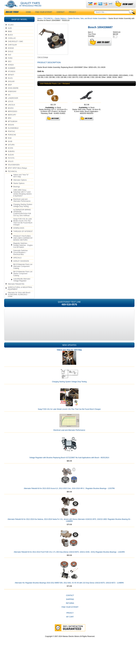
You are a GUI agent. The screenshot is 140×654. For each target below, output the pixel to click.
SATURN (11, 150)
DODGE (11, 54)
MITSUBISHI (12, 127)
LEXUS (10, 107)
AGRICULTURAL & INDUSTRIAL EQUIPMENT (20, 294)
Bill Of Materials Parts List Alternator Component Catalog (22, 272)
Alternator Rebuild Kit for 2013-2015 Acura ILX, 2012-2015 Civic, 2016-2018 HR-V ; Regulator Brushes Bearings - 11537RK (69, 494)
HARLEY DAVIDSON (21, 267)
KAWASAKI (12, 97)
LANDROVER (13, 104)
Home (39, 24)
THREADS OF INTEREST (23, 237)
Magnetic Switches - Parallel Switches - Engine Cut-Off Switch (23, 251)
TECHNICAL (12, 177)
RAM (9, 144)
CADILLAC (12, 44)
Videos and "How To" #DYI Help (21, 181)
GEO (9, 67)
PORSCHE (12, 140)
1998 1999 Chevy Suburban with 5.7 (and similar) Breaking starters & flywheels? (22, 198)
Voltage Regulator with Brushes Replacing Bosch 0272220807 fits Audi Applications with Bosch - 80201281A (69, 463)
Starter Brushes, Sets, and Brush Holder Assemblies (87, 24)
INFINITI (11, 80)
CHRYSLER (12, 50)
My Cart (70, 622)
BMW (10, 37)
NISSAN (11, 130)
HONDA (11, 70)
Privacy (72, 18)
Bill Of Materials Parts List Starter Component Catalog (22, 279)
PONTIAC (11, 137)
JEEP (10, 90)
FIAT (9, 60)
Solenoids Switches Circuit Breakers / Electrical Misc (20, 258)
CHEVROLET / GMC (15, 47)
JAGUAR (11, 87)
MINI (9, 124)
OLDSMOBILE (13, 134)
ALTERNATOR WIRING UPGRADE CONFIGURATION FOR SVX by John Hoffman (22, 218)
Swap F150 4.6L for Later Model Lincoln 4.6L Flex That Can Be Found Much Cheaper (22, 227)
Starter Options (18, 189)
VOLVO (10, 167)
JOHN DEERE (13, 94)
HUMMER (11, 74)
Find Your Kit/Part (43, 18)
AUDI (10, 34)
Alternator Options (20, 186)
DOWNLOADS (18, 234)
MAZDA (11, 114)
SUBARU (11, 157)
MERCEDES (12, 117)
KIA (9, 100)
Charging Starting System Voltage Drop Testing (22, 211)
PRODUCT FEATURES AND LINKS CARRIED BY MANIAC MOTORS (23, 243)
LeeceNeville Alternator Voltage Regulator (21, 285)
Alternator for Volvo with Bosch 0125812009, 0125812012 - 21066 (19, 300)
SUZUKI (11, 160)
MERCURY (12, 120)
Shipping (70, 605)
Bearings (16, 192)
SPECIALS (17, 263)
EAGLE (10, 57)
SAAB (10, 147)
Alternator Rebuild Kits (16, 289)
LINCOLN (11, 110)
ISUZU (10, 84)
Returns (70, 609)
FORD (10, 64)
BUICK (10, 40)
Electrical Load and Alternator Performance (21, 206)
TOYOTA (11, 164)
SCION (10, 154)
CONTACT (60, 18)
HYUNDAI (11, 77)
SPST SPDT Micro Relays (17, 174)
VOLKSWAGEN (14, 170)
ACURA (11, 30)
